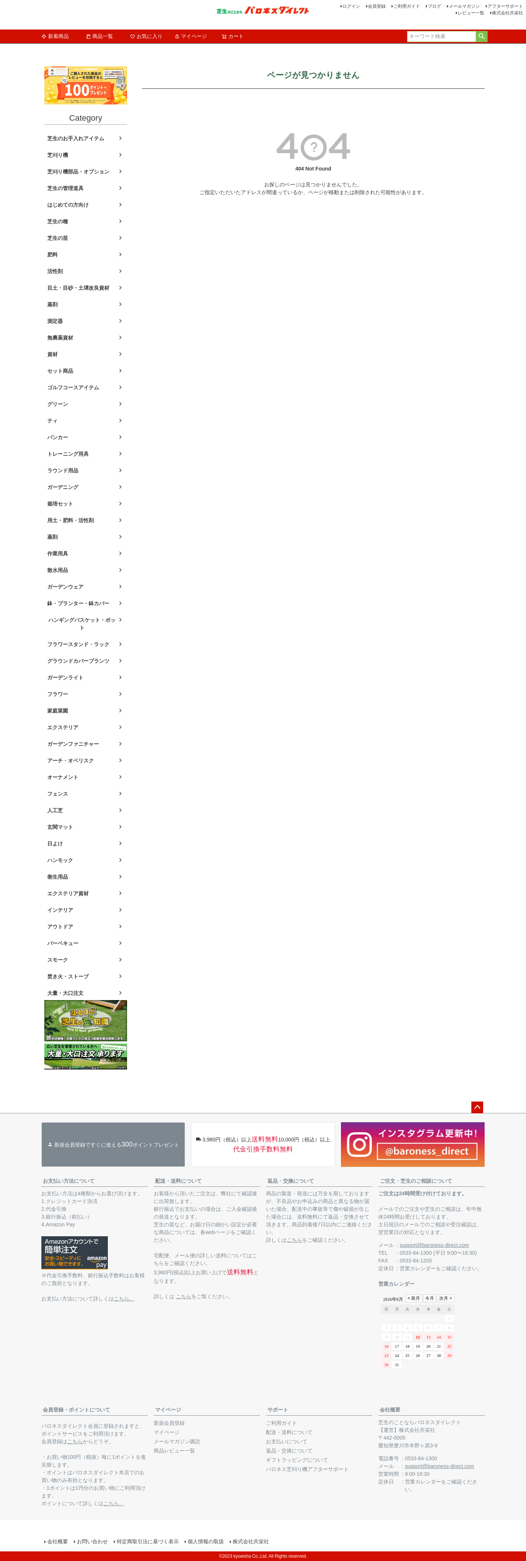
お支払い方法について (69, 1181)
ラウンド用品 (62, 470)
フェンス (57, 794)
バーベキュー (62, 943)
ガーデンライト (65, 677)
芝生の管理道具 (65, 188)
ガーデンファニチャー (73, 744)
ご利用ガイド (406, 6)
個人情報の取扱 (206, 1541)
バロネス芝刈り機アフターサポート (307, 1469)
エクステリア (62, 727)
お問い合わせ (92, 1541)
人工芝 (55, 810)
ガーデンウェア (65, 587)
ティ (52, 421)
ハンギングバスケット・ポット (82, 624)
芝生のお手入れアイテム (75, 138)
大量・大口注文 (65, 993)
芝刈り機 (57, 155)
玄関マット (60, 827)
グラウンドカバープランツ (78, 661)
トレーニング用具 (68, 454)
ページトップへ (477, 1107)
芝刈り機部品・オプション (78, 172)
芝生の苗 (57, 238)
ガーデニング (62, 487)
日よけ (55, 844)
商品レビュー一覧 (174, 1451)
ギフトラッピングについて (297, 1460)
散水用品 (57, 570)
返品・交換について (290, 1181)
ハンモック (60, 860)
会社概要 (390, 1410)
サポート (277, 1410)
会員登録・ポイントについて (76, 1410)
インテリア (60, 910)
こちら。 (124, 1299)
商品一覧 (99, 36)
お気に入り (146, 36)
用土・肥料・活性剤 (70, 520)
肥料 (52, 255)
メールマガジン (464, 6)
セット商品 (60, 371)
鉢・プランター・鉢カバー (78, 603)
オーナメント (62, 777)
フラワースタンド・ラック (78, 644)
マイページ (190, 36)
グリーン (57, 404)
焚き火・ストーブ (68, 976)
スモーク (57, 960)
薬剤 (52, 304)
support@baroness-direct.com (434, 1245)
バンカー (57, 437)
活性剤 (55, 271)
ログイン (351, 6)
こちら (183, 1296)
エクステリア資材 (68, 893)
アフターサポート (505, 6)
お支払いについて (286, 1441)
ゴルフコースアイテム (73, 387)
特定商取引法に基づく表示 (148, 1541)
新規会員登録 (169, 1423)
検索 (481, 36)
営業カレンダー (418, 1268)
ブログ (434, 6)
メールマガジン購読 (177, 1441)
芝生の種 (57, 221)
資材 (52, 354)
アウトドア (60, 927)
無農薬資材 (60, 338)
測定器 (55, 321)
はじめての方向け (68, 205)
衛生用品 (57, 877)
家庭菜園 (57, 711)
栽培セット (60, 504)
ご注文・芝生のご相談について (416, 1181)
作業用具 (57, 553)
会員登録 (377, 6)
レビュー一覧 (471, 12)
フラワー (57, 694)
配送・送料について (178, 1181)
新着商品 (55, 36)
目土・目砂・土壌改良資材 (78, 288)
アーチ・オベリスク (70, 761)
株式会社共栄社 (507, 12)
